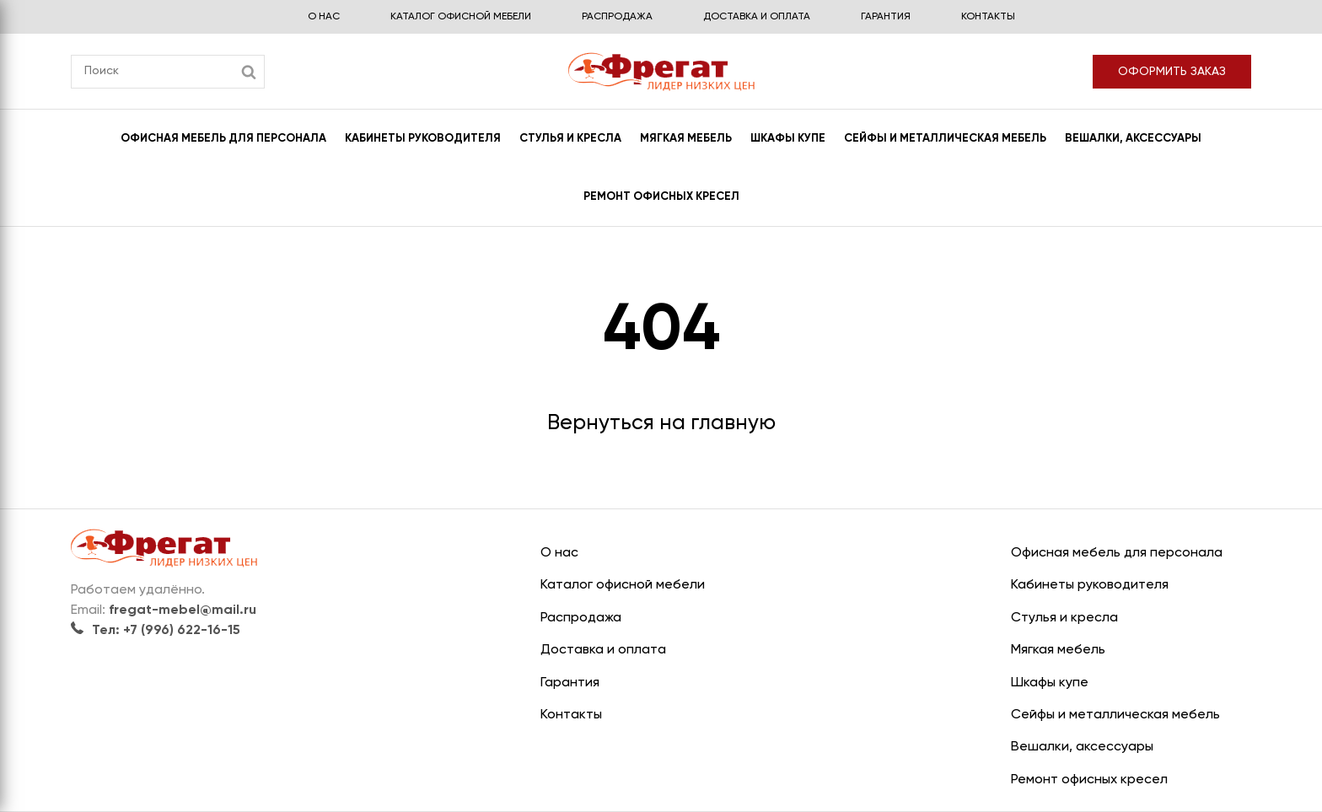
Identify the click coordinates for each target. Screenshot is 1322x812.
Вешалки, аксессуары (1133, 138)
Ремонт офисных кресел (661, 196)
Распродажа (617, 17)
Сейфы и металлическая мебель (945, 138)
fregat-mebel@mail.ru (182, 610)
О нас (324, 17)
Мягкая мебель (686, 138)
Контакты (988, 17)
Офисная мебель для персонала (223, 138)
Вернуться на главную (661, 423)
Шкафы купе (787, 138)
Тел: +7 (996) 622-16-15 (155, 630)
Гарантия (886, 17)
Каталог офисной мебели (460, 17)
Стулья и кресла (570, 138)
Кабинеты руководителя (423, 138)
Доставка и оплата (756, 17)
